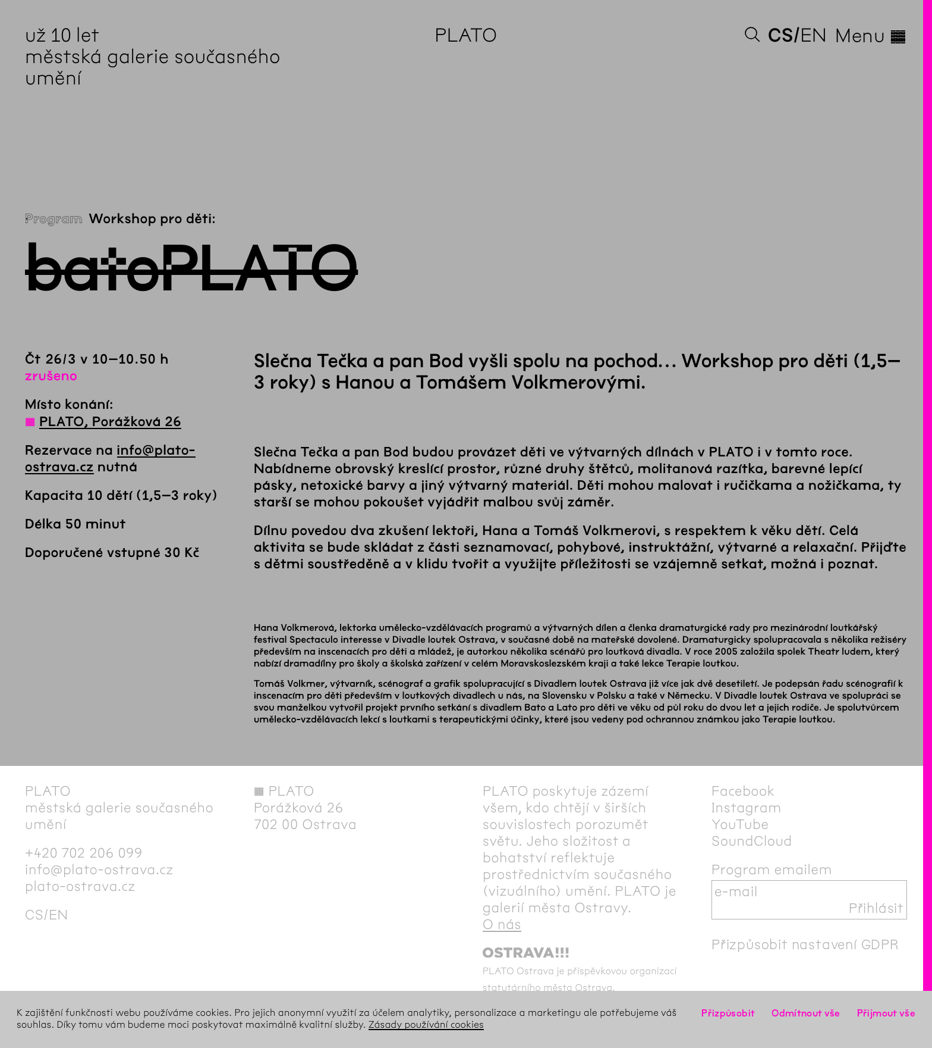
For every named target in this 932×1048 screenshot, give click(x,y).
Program (54, 219)
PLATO (465, 35)
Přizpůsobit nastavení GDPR (805, 944)
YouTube (740, 824)
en (813, 35)
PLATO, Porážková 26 (110, 422)
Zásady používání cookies (426, 1025)
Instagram (746, 807)
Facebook (743, 791)
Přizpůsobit (728, 1013)
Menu (871, 35)
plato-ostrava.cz (80, 886)
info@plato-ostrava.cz (99, 869)
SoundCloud (751, 841)
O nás (502, 924)
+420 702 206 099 (84, 853)
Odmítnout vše (806, 1013)
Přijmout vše (886, 1013)
